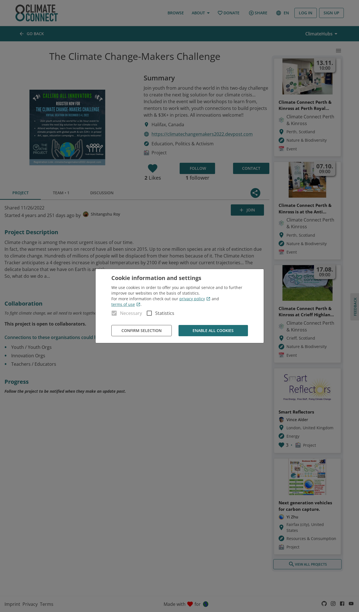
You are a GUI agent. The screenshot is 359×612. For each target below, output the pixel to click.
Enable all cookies (213, 331)
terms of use (126, 304)
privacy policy (195, 298)
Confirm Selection (141, 330)
